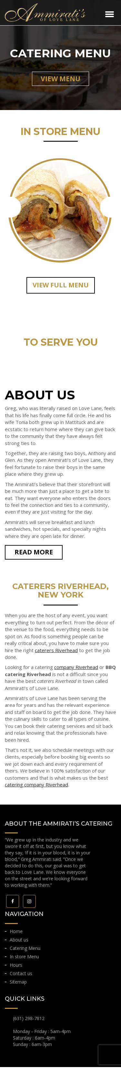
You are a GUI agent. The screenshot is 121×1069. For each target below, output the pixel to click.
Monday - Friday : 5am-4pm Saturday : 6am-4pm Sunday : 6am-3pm (42, 1039)
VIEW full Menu (61, 287)
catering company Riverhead (36, 786)
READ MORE (34, 554)
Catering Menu (25, 950)
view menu (60, 78)
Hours (16, 967)
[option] (60, 207)
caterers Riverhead (56, 652)
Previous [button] (10, 207)
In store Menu (24, 958)
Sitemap (18, 984)
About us (19, 942)
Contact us (21, 975)
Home (16, 933)
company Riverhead (76, 669)
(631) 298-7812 (29, 1020)
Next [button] (110, 207)
